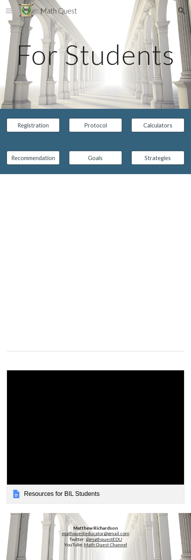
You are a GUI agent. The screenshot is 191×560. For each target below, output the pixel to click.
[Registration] (33, 125)
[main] (95, 55)
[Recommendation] (33, 158)
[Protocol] (95, 125)
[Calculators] (158, 125)
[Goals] (95, 158)
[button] (9, 10)
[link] (95, 437)
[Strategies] (158, 158)
